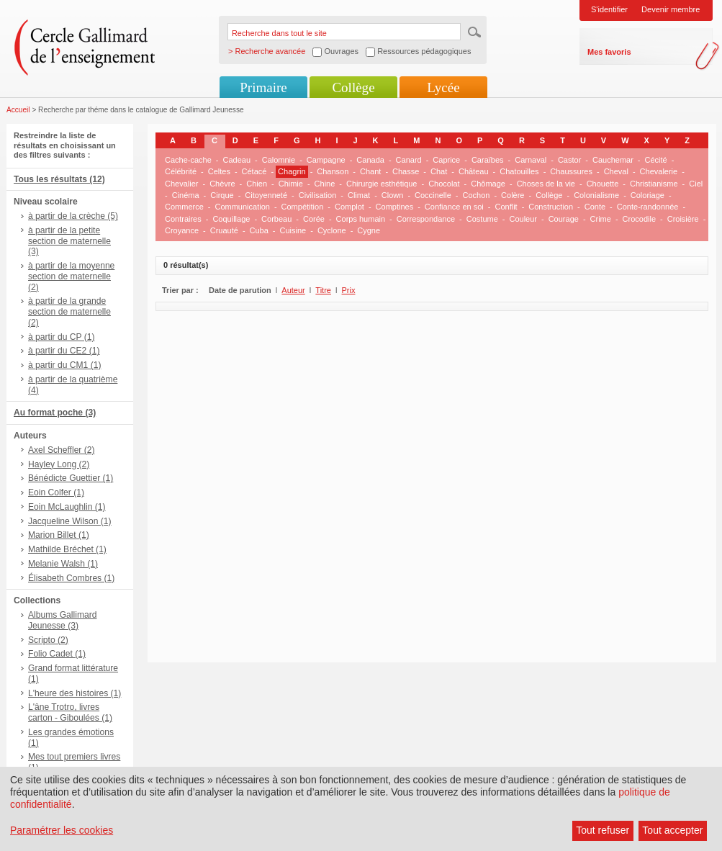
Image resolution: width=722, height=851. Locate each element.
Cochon (475, 195)
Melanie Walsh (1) (63, 564)
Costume (482, 219)
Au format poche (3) (55, 413)
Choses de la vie (546, 183)
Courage (564, 219)
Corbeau (276, 219)
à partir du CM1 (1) (64, 365)
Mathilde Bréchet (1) (67, 549)
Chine (325, 183)
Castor (569, 160)
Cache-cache (188, 160)
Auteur (292, 290)
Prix (349, 290)
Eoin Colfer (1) (56, 492)
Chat (438, 171)
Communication (242, 206)
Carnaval (530, 160)
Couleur (523, 219)
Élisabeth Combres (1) (71, 578)
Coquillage (231, 219)
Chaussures (571, 171)
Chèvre (222, 183)
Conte (595, 206)
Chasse (405, 171)
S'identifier (609, 9)
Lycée (443, 87)
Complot (349, 206)
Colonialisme (596, 195)
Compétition (302, 206)
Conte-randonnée (648, 206)
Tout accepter (672, 830)
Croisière (683, 219)
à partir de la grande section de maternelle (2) (69, 312)
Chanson (332, 171)
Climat (359, 195)
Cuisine (293, 230)
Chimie (291, 183)
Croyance (182, 230)
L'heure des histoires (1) (74, 693)
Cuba (259, 230)
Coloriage (647, 195)
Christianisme (654, 183)
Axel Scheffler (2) (61, 450)
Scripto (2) (48, 640)
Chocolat (443, 183)
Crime (600, 219)
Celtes (219, 171)
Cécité (656, 160)
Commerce (184, 206)
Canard (409, 160)
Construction (550, 206)
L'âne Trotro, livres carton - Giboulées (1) (70, 712)
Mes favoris (609, 52)
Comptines (395, 206)
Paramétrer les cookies (61, 830)
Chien (256, 183)
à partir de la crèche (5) (73, 216)
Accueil (18, 110)
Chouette (603, 183)
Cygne (368, 230)
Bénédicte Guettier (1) (70, 478)
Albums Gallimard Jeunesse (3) (62, 620)
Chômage (488, 183)
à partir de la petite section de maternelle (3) (69, 241)
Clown (393, 195)
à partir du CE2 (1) (63, 351)
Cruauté (224, 230)
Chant (370, 171)
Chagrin (292, 171)
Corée (314, 219)
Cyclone (331, 230)
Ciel (696, 183)
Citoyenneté (266, 195)
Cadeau (237, 160)
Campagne (326, 160)
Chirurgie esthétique (381, 183)
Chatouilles (519, 171)
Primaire (263, 87)
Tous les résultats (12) (59, 179)
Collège (353, 87)
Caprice (446, 160)
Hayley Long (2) (58, 464)
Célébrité (181, 171)
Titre (323, 290)
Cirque (221, 195)
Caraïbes (487, 160)
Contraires (183, 219)
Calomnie (278, 160)
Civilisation (318, 195)
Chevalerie (659, 171)
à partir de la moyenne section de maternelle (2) (71, 276)
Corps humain (360, 219)
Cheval (616, 171)
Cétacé (254, 171)
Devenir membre (670, 9)
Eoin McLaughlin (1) (67, 507)
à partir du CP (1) (61, 337)
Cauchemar (612, 160)
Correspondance (426, 219)
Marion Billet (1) (58, 535)
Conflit (506, 206)
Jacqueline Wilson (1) (70, 521)
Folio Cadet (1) (57, 654)
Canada (370, 160)
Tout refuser (602, 830)
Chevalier (181, 183)
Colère (512, 195)
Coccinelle (433, 195)
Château (474, 171)
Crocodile (639, 219)
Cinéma (185, 195)
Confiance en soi (454, 206)
